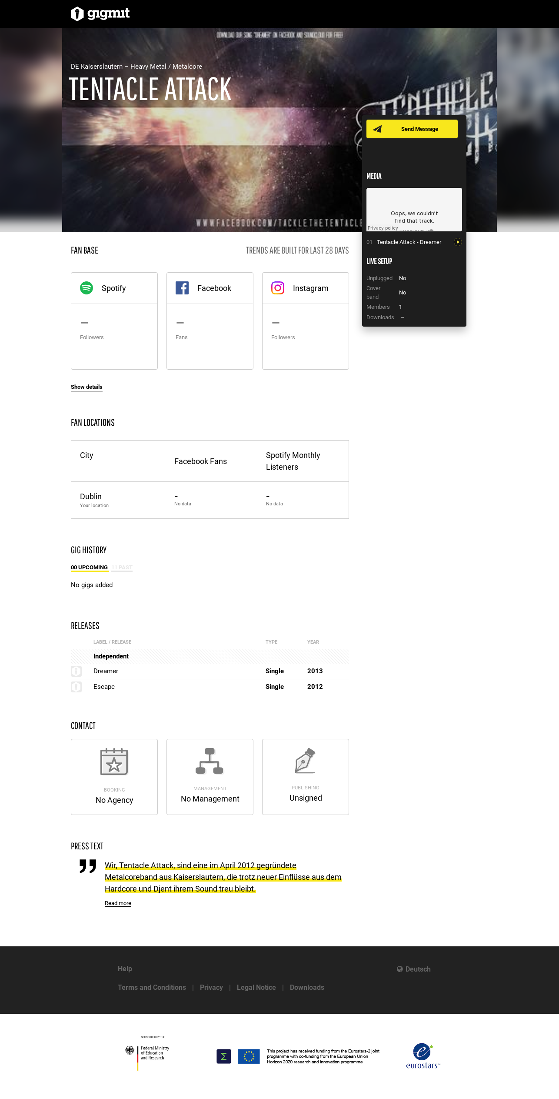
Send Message (419, 129)
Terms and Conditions (152, 987)
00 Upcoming (90, 567)
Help (125, 969)
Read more (118, 903)
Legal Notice (256, 987)
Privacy (211, 987)
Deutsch (418, 969)
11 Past (122, 567)
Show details (87, 387)
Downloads (307, 987)
